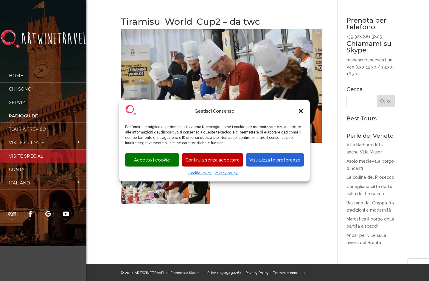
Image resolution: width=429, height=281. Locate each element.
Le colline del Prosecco (370, 177)
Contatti (20, 165)
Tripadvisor (12, 210)
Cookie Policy (200, 173)
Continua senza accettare (212, 160)
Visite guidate (26, 138)
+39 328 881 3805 (364, 36)
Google (48, 210)
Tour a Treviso (27, 125)
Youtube (66, 210)
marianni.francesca (365, 60)
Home (16, 71)
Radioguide (23, 111)
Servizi (18, 98)
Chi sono (20, 85)
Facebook (30, 210)
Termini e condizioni (290, 273)
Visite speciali (27, 152)
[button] (301, 111)
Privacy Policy (257, 273)
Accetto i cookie (152, 160)
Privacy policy (226, 173)
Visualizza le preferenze (275, 160)
